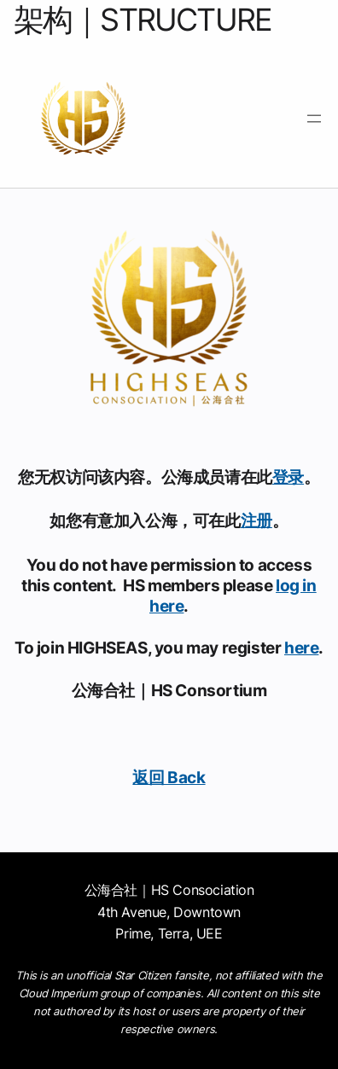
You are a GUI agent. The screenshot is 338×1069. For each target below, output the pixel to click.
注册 (256, 520)
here (301, 647)
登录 (288, 477)
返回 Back (168, 777)
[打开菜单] (314, 118)
